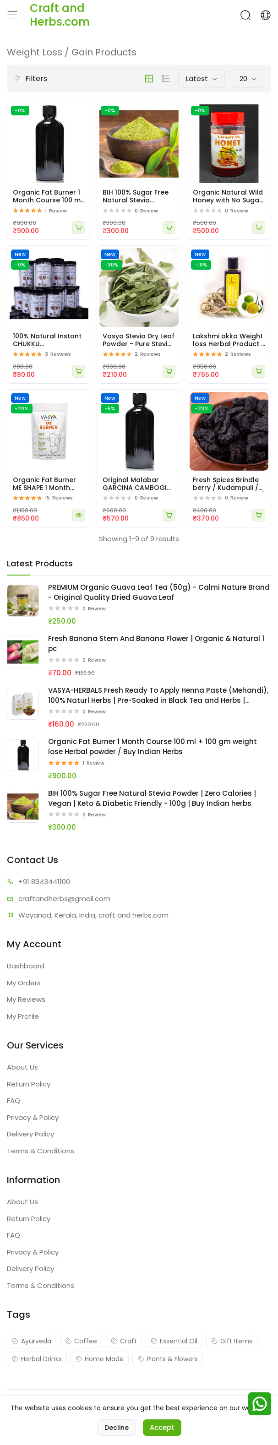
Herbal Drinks (37, 1359)
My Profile (23, 1016)
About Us (22, 1067)
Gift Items (231, 1341)
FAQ (13, 1100)
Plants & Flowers (167, 1359)
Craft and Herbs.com (119, 1401)
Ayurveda (31, 1341)
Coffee (81, 1341)
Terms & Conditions (40, 1151)
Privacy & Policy (33, 1117)
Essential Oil (174, 1341)
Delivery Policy (30, 1134)
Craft (124, 1341)
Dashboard (25, 966)
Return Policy (28, 1084)
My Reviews (26, 999)
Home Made (100, 1359)
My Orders (24, 983)
